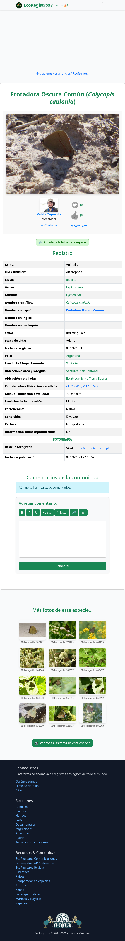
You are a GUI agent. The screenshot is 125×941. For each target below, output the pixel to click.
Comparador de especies (33, 881)
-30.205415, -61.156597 (82, 386)
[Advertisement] (62, 41)
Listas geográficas (28, 894)
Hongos (21, 816)
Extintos (21, 885)
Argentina (73, 356)
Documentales (26, 824)
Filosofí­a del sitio (27, 786)
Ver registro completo (96, 448)
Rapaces (21, 903)
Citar (19, 790)
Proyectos (22, 833)
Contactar (49, 225)
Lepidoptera (74, 287)
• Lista (47, 512)
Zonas (20, 890)
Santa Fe (72, 363)
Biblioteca (22, 872)
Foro (19, 820)
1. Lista (62, 512)
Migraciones (24, 829)
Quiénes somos (26, 781)
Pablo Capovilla (49, 214)
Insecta (71, 280)
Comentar (62, 566)
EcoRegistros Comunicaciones (36, 859)
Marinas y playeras (29, 899)
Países (20, 876)
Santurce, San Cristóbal (82, 371)
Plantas (21, 811)
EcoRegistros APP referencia (35, 863)
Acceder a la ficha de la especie (63, 242)
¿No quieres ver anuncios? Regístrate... (62, 73)
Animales (22, 807)
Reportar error (77, 226)
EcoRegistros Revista (30, 867)
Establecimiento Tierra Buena (86, 379)
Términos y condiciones (32, 842)
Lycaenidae (74, 295)
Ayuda (20, 838)
